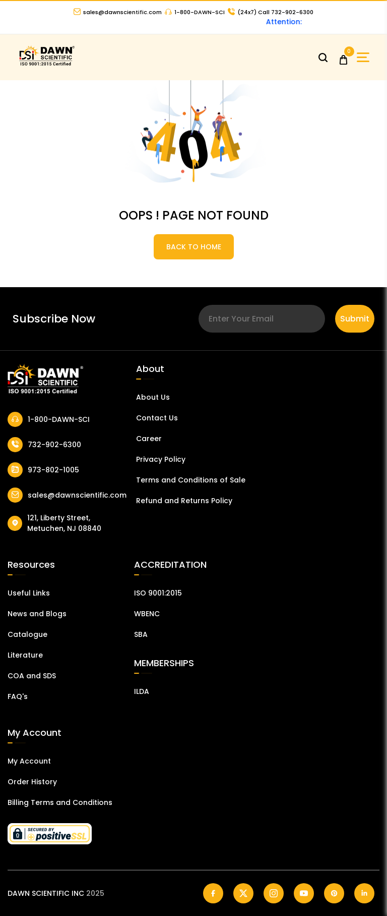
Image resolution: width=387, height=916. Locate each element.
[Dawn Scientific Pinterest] (334, 893)
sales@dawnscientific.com (118, 12)
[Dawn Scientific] (47, 64)
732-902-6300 (44, 444)
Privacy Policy (160, 459)
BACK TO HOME (193, 247)
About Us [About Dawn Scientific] (153, 397)
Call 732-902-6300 (270, 12)
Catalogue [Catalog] (27, 634)
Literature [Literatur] (25, 655)
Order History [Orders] (32, 782)
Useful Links (29, 593)
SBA (141, 634)
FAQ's (18, 696)
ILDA (141, 691)
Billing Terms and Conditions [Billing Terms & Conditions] (60, 802)
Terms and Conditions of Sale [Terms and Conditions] (190, 480)
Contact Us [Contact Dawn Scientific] (157, 418)
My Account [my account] (29, 761)
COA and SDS (32, 676)
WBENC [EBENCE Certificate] (147, 614)
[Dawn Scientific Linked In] (364, 893)
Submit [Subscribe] (354, 319)
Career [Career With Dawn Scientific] (149, 439)
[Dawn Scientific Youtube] (304, 893)
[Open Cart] (343, 57)
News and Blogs (37, 614)
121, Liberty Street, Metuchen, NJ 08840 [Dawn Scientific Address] (54, 523)
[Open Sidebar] (363, 57)
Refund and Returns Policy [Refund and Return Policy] (184, 501)
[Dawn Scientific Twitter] (243, 893)
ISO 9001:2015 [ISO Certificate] (158, 593)
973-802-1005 (43, 469)
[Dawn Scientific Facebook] (213, 893)
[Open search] (323, 57)
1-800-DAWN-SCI (195, 12)
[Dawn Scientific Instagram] (274, 893)
